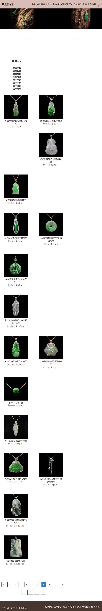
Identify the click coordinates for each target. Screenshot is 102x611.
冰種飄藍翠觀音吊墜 (16, 561)
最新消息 (45, 4)
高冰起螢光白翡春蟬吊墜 (16, 440)
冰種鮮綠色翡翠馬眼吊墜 (16, 238)
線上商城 (54, 4)
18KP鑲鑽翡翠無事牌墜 (15, 200)
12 (63, 584)
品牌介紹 (36, 4)
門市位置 (73, 4)
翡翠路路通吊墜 (16, 402)
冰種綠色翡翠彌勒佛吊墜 (16, 478)
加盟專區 (64, 4)
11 (56, 584)
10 (50, 584)
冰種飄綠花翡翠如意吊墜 (51, 121)
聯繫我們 (82, 4)
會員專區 (92, 4)
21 (36, 592)
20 (30, 592)
